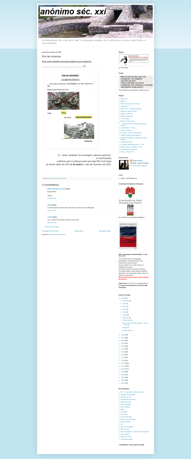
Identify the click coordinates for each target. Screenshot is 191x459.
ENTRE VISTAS (127, 330)
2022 (123, 335)
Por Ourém (124, 414)
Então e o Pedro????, (127, 152)
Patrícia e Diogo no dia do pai (130, 104)
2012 (123, 363)
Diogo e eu (124, 99)
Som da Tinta (124, 429)
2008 (123, 375)
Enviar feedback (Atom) (57, 234)
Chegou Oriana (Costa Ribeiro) (130, 135)
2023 (123, 298)
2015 (123, 355)
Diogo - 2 (123, 101)
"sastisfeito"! (124, 106)
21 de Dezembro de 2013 (128, 149)
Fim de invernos (127, 320)
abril (124, 312)
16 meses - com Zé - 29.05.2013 (131, 133)
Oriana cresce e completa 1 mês (131, 147)
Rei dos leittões (125, 422)
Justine (50, 217)
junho (125, 306)
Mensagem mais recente (50, 231)
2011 (123, 366)
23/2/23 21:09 (51, 210)
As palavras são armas (127, 399)
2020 (123, 340)
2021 (123, 338)
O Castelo (123, 412)
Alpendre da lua (125, 397)
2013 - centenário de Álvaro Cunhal (131, 392)
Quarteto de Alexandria (127, 419)
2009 (123, 372)
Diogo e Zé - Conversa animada (130, 109)
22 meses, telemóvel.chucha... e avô (132, 144)
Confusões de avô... (127, 142)
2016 (123, 352)
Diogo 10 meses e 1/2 (127, 121)
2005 (123, 383)
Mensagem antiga (105, 231)
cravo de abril (124, 434)
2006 (123, 380)
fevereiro (126, 318)
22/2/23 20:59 (51, 198)
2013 (123, 360)
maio (124, 309)
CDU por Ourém (125, 402)
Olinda (49, 205)
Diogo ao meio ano (126, 114)
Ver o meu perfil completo (138, 166)
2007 (123, 377)
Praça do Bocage (126, 417)
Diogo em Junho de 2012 (128, 111)
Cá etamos (125, 327)
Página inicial (79, 231)
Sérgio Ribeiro (138, 161)
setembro (126, 301)
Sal (121, 424)
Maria (122, 409)
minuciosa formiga (126, 439)
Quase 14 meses (126, 130)
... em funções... (125, 119)
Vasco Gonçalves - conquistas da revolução (134, 432)
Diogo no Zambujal (126, 116)
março (125, 315)
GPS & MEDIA (125, 407)
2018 (123, 346)
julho (124, 303)
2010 (123, 369)
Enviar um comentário (52, 227)
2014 (123, 357)
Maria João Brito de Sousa (56, 189)
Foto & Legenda (125, 404)
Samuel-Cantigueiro (126, 427)
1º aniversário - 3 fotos (127, 128)
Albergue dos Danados (127, 394)
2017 (123, 349)
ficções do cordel (125, 436)
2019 (123, 343)
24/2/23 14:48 (51, 222)
